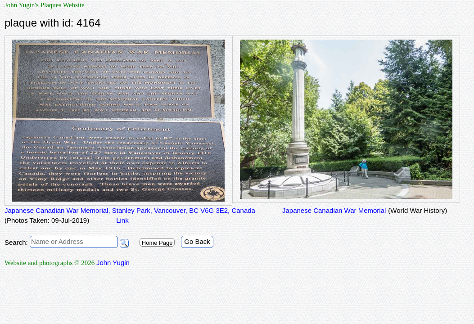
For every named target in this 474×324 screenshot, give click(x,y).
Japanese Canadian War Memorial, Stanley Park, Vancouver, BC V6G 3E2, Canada (130, 210)
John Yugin (113, 262)
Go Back (197, 241)
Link (122, 220)
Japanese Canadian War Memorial (334, 210)
